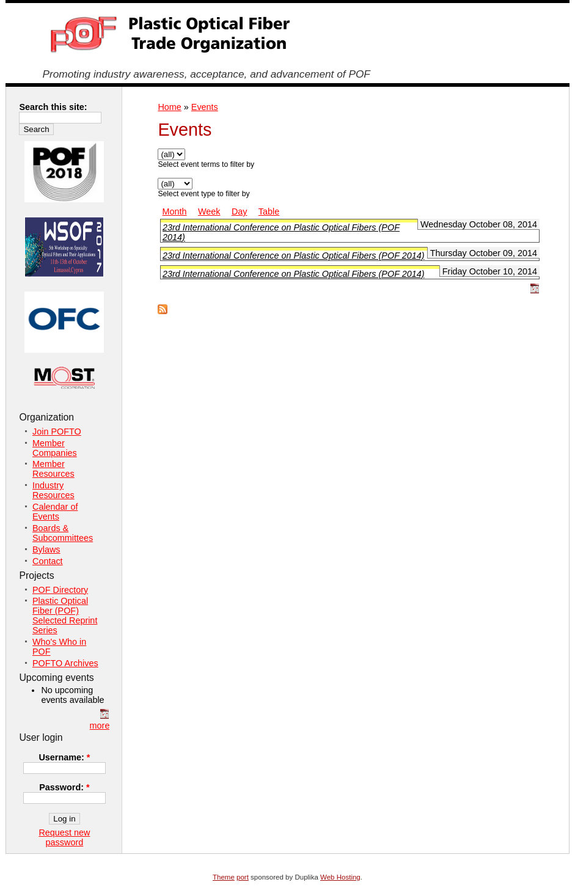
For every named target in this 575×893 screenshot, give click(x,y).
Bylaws (46, 549)
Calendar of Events (55, 511)
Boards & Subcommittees (62, 533)
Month (175, 211)
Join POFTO (56, 431)
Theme (224, 877)
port (242, 877)
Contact (47, 561)
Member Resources (53, 469)
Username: (64, 757)
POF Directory (60, 590)
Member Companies (54, 448)
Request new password (64, 837)
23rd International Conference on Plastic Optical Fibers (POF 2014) (293, 255)
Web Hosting (340, 877)
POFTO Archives (65, 663)
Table (268, 211)
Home (169, 107)
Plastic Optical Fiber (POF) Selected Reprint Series (64, 615)
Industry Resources (53, 490)
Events (204, 107)
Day (239, 211)
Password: (64, 787)
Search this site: (53, 107)
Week (209, 211)
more (100, 725)
